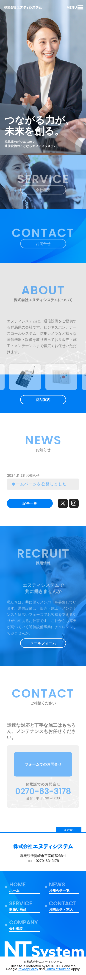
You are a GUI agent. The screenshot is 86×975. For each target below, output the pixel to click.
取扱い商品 (24, 906)
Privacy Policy (28, 969)
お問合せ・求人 (64, 906)
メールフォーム (43, 643)
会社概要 (43, 191)
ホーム (24, 887)
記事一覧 (29, 503)
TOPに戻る (68, 830)
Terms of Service (57, 969)
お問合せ (43, 245)
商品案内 (43, 399)
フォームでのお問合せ (43, 765)
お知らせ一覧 (64, 887)
